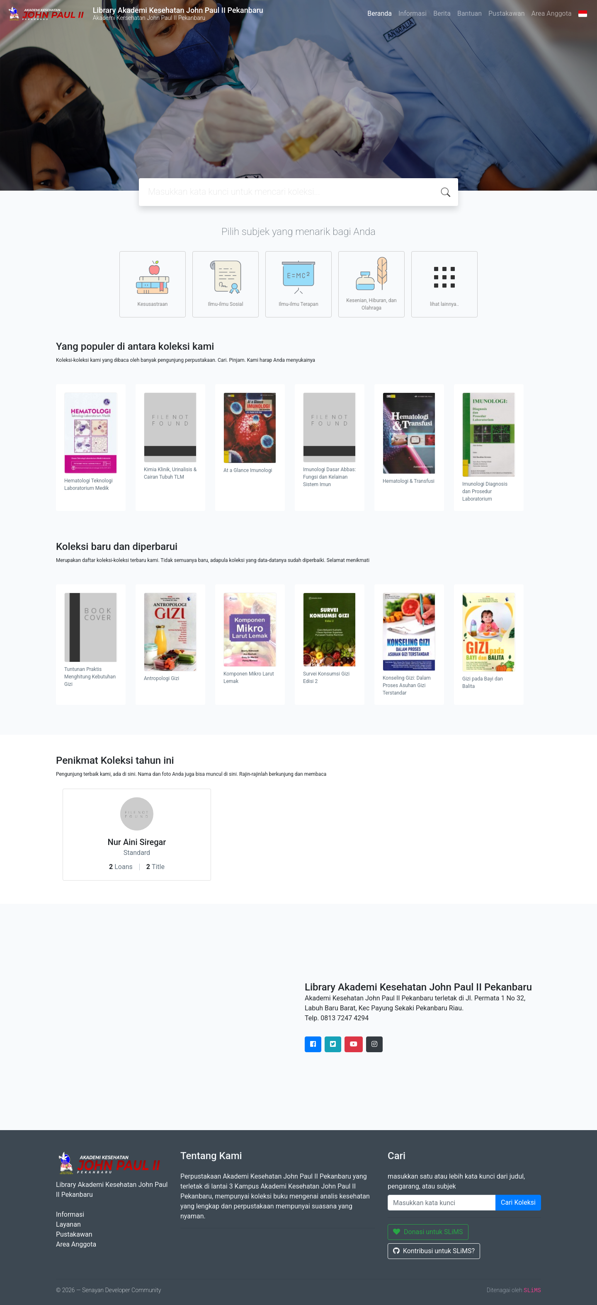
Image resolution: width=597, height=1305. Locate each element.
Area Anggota (551, 13)
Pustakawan (506, 13)
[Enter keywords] (442, 1203)
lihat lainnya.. (444, 284)
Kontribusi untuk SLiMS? (434, 1251)
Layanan (68, 1224)
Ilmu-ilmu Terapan (298, 284)
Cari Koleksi (518, 1202)
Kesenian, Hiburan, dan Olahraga (371, 284)
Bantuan (469, 13)
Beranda (379, 13)
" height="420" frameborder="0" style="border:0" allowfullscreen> (174, 1017)
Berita (442, 13)
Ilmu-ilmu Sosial (225, 284)
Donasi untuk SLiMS (428, 1232)
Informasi (412, 13)
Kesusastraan (152, 284)
